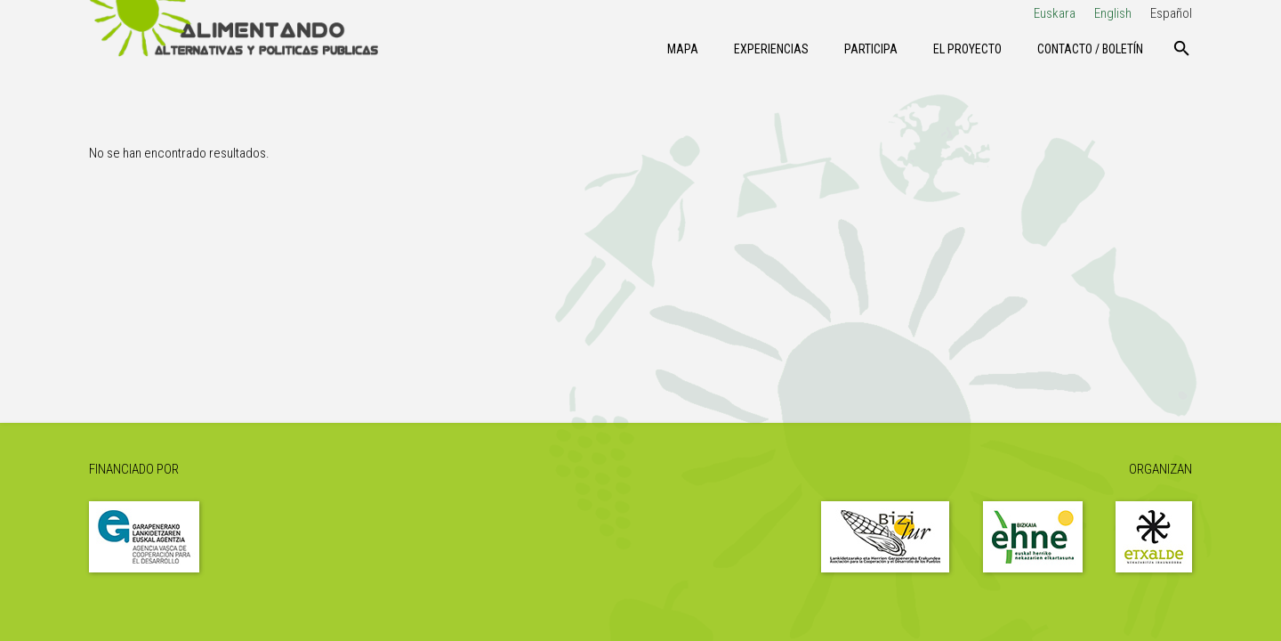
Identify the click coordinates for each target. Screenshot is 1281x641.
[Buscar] (1182, 49)
